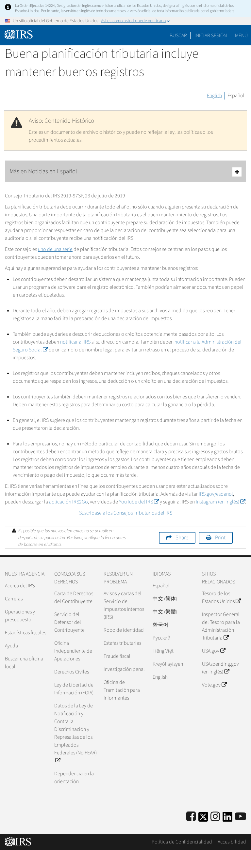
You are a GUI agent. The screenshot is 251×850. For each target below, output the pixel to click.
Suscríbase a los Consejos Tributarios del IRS (125, 513)
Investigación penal (124, 669)
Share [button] (182, 538)
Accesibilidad (232, 842)
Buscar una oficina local (24, 662)
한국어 (160, 624)
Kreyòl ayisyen (168, 664)
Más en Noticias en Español (125, 172)
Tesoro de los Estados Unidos (221, 597)
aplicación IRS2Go (68, 501)
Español (235, 95)
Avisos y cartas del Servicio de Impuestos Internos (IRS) (124, 605)
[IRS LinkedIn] (227, 819)
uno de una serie (55, 249)
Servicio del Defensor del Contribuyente (69, 622)
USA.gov (213, 651)
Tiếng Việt (163, 651)
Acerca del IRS (20, 585)
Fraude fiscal (117, 656)
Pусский (162, 637)
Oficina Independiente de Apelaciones (73, 651)
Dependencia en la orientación (74, 777)
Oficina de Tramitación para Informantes (122, 690)
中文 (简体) (165, 598)
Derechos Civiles (71, 671)
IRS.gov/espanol (216, 494)
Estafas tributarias (122, 643)
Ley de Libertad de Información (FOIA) (73, 688)
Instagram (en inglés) (220, 501)
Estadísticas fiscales (25, 632)
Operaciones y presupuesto (20, 615)
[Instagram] (215, 817)
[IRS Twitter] (203, 819)
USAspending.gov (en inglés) (220, 667)
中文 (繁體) (165, 611)
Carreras (14, 598)
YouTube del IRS (139, 501)
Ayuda (11, 645)
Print (220, 538)
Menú (241, 35)
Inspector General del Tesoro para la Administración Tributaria (221, 626)
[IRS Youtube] (240, 817)
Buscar (178, 35)
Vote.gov (214, 684)
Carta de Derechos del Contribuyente (73, 597)
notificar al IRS (75, 342)
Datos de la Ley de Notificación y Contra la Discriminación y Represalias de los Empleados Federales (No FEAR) (75, 733)
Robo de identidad (124, 630)
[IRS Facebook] (191, 817)
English (214, 95)
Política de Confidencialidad (182, 842)
